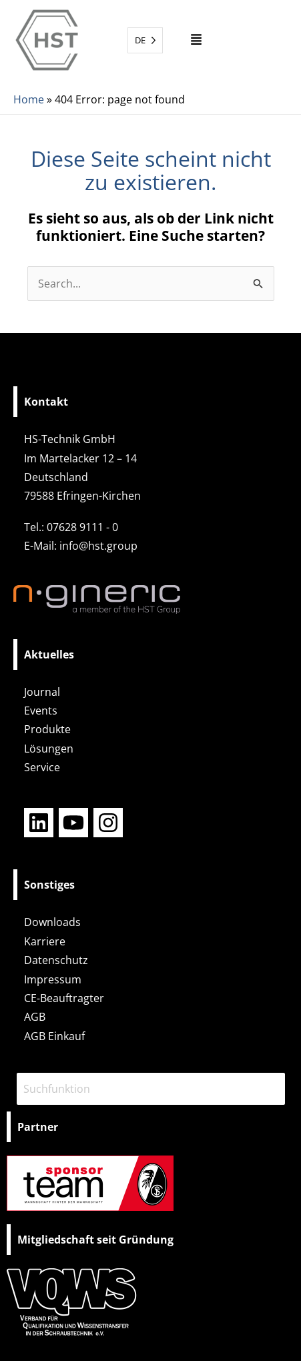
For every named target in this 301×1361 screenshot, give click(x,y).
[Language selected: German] (145, 40)
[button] (196, 40)
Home (28, 99)
